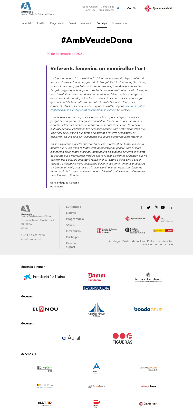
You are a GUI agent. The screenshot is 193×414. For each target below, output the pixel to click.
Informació (86, 23)
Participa (102, 23)
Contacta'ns (107, 6)
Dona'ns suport (120, 23)
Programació (57, 23)
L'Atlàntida (26, 23)
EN (134, 8)
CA (129, 8)
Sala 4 (72, 23)
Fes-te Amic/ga (89, 6)
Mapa (24, 228)
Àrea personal (106, 10)
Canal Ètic (90, 10)
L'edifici (41, 23)
